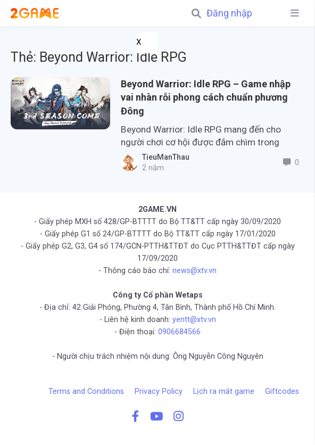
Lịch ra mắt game (223, 391)
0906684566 (179, 331)
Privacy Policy (159, 391)
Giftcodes (282, 391)
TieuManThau (163, 157)
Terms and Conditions (86, 391)
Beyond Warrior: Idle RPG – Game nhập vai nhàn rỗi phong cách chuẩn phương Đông (206, 97)
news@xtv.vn (194, 270)
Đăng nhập (229, 13)
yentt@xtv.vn (194, 319)
